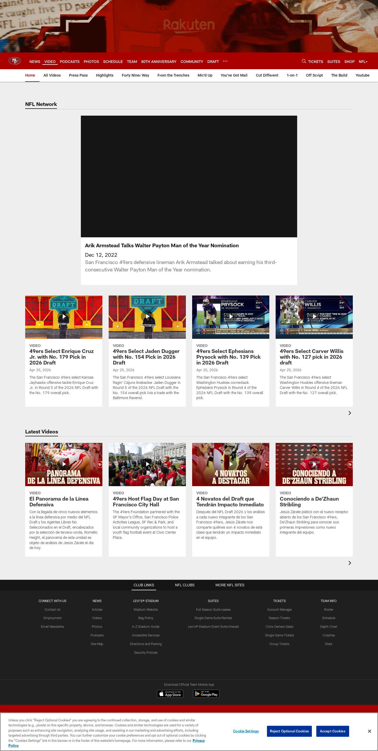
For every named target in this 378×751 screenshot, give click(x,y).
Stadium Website (146, 609)
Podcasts (97, 635)
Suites (213, 600)
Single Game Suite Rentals (213, 618)
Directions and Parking (146, 643)
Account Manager (279, 609)
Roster (328, 609)
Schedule (328, 618)
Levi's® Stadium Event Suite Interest (213, 626)
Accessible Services (146, 635)
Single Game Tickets (279, 635)
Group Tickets (279, 643)
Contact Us (52, 609)
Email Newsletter (52, 626)
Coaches (329, 635)
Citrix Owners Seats (279, 626)
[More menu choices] (225, 61)
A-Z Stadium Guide (145, 626)
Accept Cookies (332, 731)
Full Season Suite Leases (213, 609)
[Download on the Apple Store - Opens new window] (170, 694)
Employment (53, 618)
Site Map (97, 643)
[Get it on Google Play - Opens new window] (206, 696)
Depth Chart (328, 626)
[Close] (369, 731)
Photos (97, 626)
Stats (328, 643)
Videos (97, 618)
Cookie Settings (246, 731)
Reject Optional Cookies (289, 731)
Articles (97, 609)
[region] (189, 731)
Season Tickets (279, 618)
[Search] (304, 61)
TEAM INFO (329, 600)
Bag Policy (145, 618)
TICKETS (279, 600)
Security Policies (146, 652)
